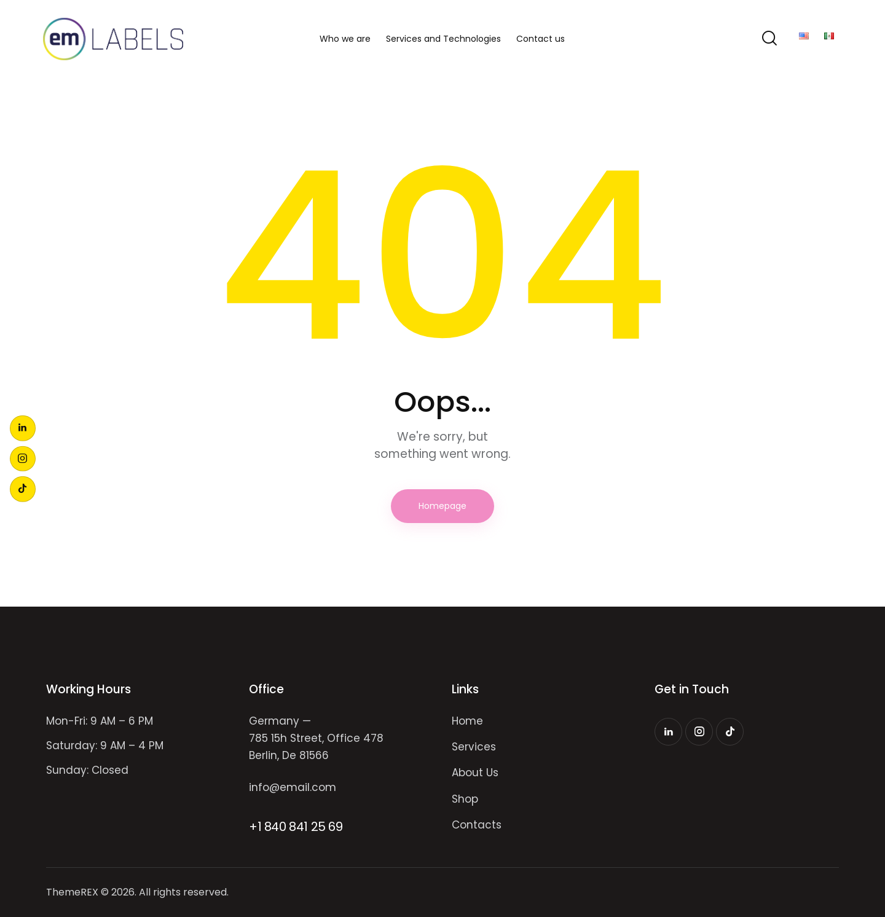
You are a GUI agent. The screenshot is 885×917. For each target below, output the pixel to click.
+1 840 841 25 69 (296, 826)
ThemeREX (72, 892)
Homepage (442, 506)
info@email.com (292, 787)
